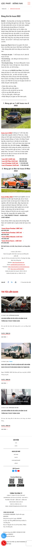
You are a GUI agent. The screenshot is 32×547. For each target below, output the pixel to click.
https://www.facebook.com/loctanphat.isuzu (18, 266)
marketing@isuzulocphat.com (17, 264)
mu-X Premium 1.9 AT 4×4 (10, 165)
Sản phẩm (16, 440)
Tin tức (3, 333)
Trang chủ (4, 8)
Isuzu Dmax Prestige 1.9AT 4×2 (12, 232)
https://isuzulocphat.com (18, 262)
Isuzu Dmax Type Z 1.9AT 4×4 (11, 241)
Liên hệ (16, 463)
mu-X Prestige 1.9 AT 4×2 (10, 163)
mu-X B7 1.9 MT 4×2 (8, 159)
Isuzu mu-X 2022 (6, 133)
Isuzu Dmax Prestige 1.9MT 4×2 (12, 228)
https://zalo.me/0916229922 (17, 269)
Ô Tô (16, 443)
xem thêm (4, 337)
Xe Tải (16, 445)
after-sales (12, 315)
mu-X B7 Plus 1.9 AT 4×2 (10, 161)
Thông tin (7, 333)
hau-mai (17, 315)
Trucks (10, 361)
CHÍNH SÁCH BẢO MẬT (8, 512)
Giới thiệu (16, 454)
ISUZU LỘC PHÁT (16, 451)
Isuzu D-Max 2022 (7, 197)
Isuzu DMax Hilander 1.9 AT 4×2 (12, 237)
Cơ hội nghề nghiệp (16, 460)
